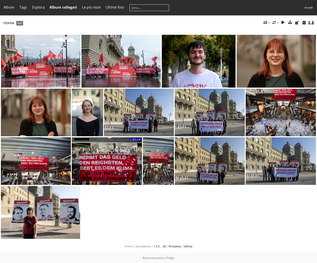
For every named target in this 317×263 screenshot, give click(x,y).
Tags (23, 7)
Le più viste (91, 7)
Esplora (38, 7)
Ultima (188, 246)
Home (9, 22)
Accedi (308, 7)
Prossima (175, 246)
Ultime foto (115, 7)
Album (9, 7)
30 (164, 246)
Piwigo (170, 258)
